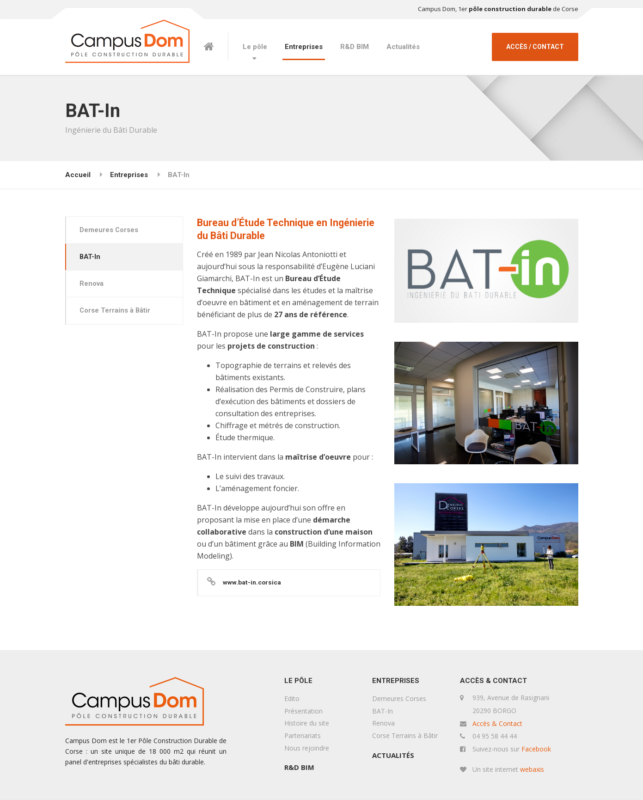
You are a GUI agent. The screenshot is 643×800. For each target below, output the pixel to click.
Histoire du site (306, 723)
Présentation (303, 711)
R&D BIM (354, 47)
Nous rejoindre (306, 748)
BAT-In (91, 258)
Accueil (78, 175)
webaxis (532, 769)
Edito (292, 698)
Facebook (536, 749)
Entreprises (304, 47)
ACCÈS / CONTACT (535, 46)
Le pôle (255, 47)
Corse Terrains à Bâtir (116, 312)
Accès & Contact (497, 723)
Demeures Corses (110, 230)
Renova (92, 285)
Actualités (403, 47)
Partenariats (302, 735)
